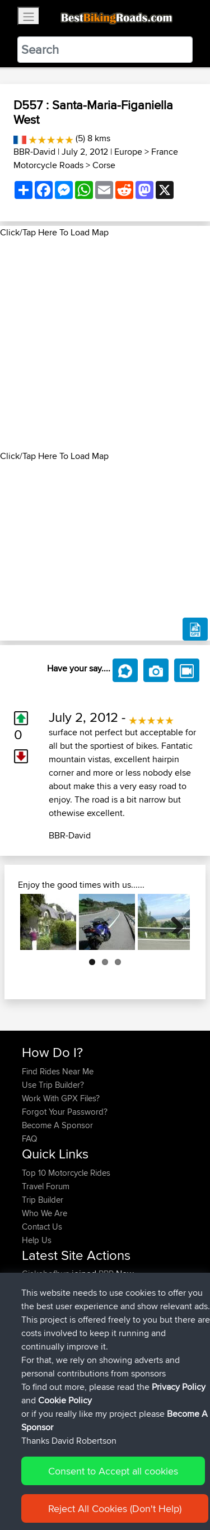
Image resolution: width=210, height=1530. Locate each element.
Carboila (38, 1287)
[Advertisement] (105, 344)
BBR (106, 1273)
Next (173, 922)
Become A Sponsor (57, 1125)
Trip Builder (42, 1200)
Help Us (37, 1240)
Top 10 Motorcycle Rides (66, 1173)
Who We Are (44, 1213)
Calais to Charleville (137, 1327)
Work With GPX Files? (61, 1098)
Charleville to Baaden (140, 1300)
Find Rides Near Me (58, 1071)
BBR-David (34, 151)
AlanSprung (44, 1381)
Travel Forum (45, 1186)
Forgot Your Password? (65, 1112)
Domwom (41, 1300)
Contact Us (42, 1226)
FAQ (29, 1138)
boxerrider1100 (50, 1354)
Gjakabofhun (47, 1273)
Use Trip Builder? (53, 1085)
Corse (103, 165)
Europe (128, 151)
